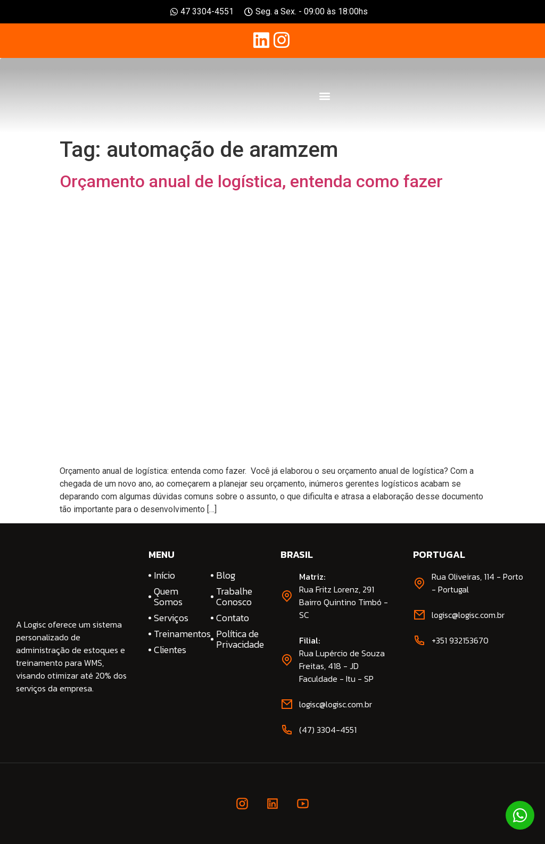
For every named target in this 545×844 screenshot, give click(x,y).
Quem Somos (168, 596)
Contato (232, 618)
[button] (325, 95)
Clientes (170, 650)
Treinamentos (178, 634)
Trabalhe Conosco (234, 596)
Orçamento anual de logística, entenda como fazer (251, 181)
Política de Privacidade (240, 639)
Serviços (171, 618)
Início (164, 575)
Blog (225, 575)
